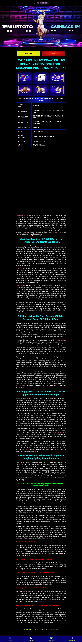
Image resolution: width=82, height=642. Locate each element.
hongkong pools (60, 340)
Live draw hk (20, 246)
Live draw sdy (20, 285)
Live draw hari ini (22, 215)
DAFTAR (28, 53)
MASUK (10, 639)
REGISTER (31, 639)
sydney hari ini (35, 474)
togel (45, 489)
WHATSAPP (51, 639)
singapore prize (60, 432)
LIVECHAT (72, 639)
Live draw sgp (20, 268)
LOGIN (53, 53)
